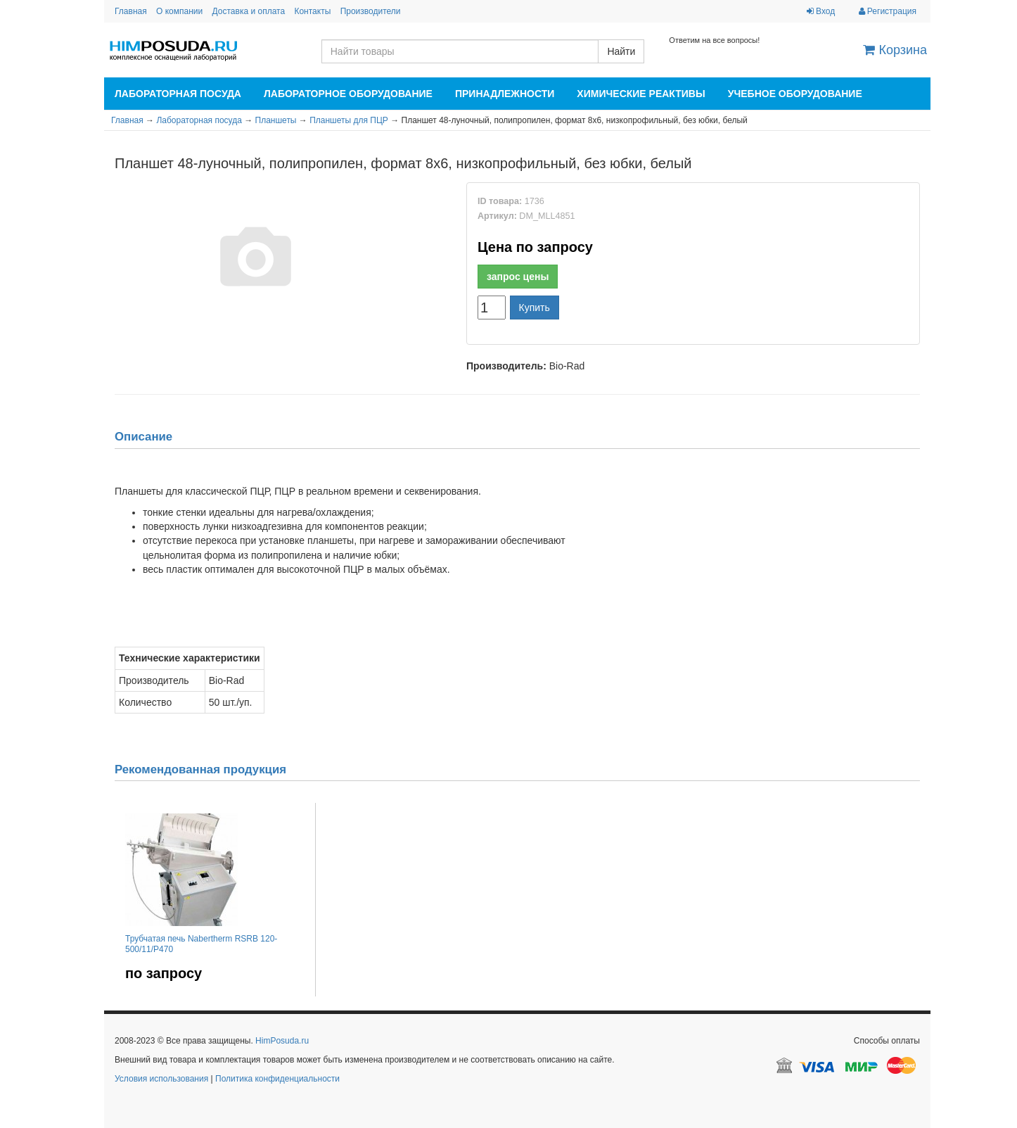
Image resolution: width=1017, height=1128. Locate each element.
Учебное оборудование (795, 93)
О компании (179, 11)
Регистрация (887, 11)
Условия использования (161, 1079)
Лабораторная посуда (178, 93)
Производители (370, 11)
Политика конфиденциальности (277, 1079)
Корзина (895, 50)
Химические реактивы (641, 93)
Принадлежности (504, 93)
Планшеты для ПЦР (348, 120)
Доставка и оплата (249, 11)
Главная (131, 11)
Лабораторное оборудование (348, 93)
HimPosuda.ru (282, 1041)
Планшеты (276, 120)
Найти (621, 51)
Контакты (312, 11)
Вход (821, 11)
